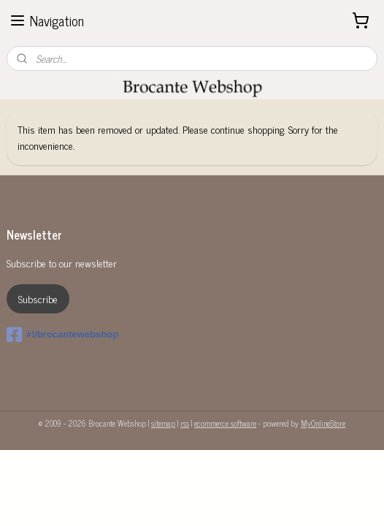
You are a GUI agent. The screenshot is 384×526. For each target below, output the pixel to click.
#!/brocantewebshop (62, 334)
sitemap (163, 423)
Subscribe (38, 298)
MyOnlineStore (323, 423)
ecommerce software (225, 423)
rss (184, 423)
